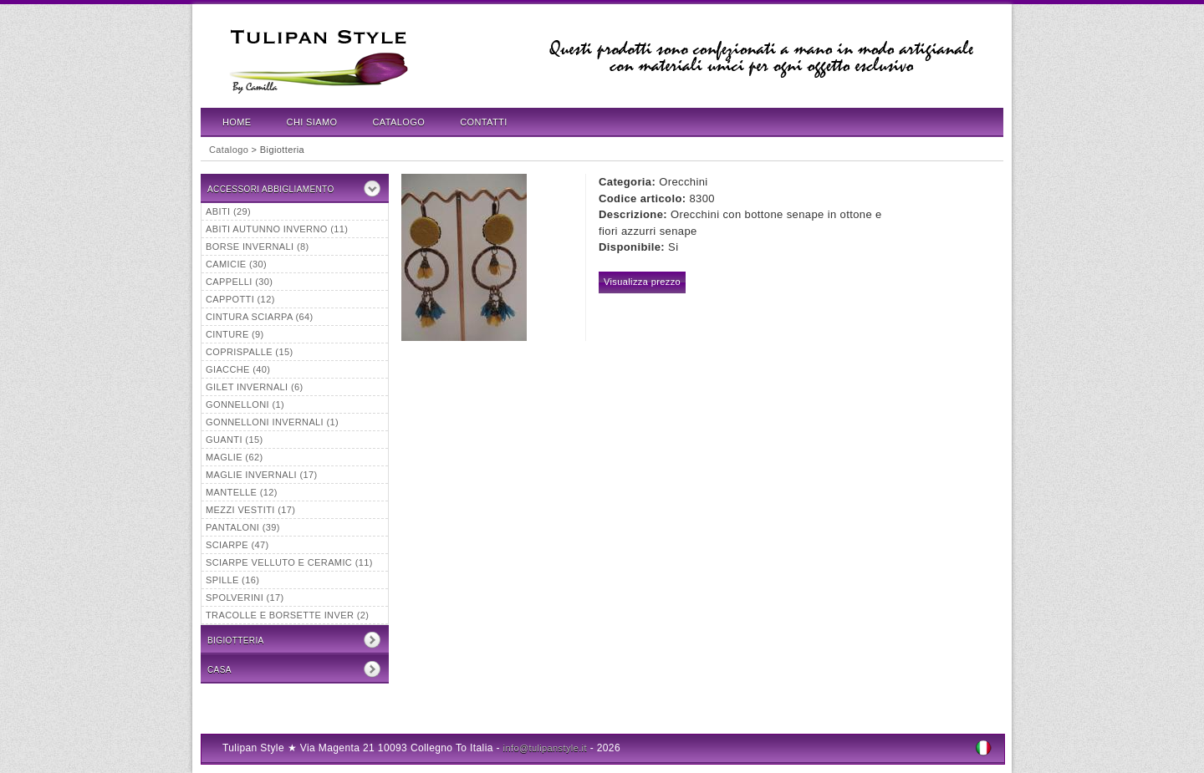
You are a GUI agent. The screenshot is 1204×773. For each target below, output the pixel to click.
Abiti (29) (228, 211)
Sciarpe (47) (237, 545)
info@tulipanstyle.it (545, 748)
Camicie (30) (236, 264)
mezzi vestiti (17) (250, 510)
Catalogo (399, 122)
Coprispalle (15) (249, 352)
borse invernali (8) (257, 247)
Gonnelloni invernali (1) (272, 422)
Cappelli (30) (239, 282)
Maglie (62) (234, 457)
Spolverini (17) (245, 597)
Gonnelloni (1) (245, 404)
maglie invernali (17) (262, 475)
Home (237, 122)
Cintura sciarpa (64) (260, 317)
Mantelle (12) (242, 492)
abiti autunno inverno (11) (277, 229)
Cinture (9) (235, 334)
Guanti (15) (234, 440)
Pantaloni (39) (243, 527)
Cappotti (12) (240, 299)
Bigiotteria (235, 640)
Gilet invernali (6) (255, 387)
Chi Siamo (312, 122)
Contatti (483, 122)
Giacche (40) (238, 369)
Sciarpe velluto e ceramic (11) (289, 562)
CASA (219, 669)
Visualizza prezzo (642, 282)
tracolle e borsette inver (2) (287, 615)
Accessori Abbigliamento (270, 189)
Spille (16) (232, 580)
